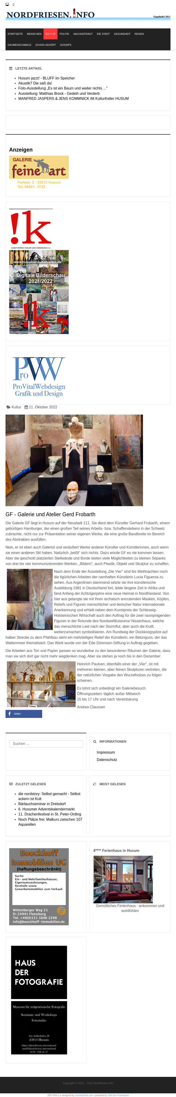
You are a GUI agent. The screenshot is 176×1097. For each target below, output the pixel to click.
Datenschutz (107, 760)
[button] (24, 714)
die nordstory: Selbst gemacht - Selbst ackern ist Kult (49, 796)
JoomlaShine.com (84, 1095)
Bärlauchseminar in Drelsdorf (42, 804)
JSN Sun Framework (118, 1095)
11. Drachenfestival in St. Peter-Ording (49, 814)
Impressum (106, 752)
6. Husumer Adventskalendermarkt (46, 809)
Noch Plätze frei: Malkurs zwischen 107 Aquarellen (50, 821)
